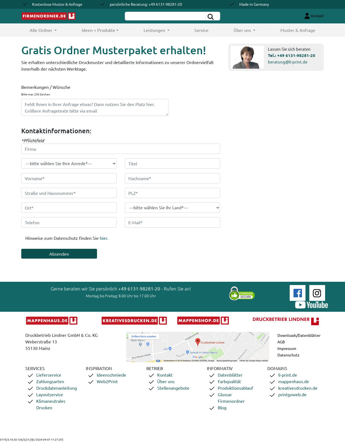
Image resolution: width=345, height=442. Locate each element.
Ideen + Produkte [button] (98, 30)
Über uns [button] (243, 30)
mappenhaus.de (293, 381)
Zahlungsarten (50, 381)
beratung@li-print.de (287, 61)
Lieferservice (48, 374)
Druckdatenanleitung (56, 387)
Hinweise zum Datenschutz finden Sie (66, 238)
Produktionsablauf (235, 387)
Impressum (286, 348)
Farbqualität (229, 381)
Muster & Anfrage (297, 30)
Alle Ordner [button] (49, 30)
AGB (281, 341)
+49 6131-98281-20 (296, 55)
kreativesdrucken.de (297, 387)
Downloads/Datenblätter (298, 335)
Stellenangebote (173, 387)
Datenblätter (230, 374)
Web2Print (107, 381)
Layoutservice (49, 394)
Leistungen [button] (155, 30)
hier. (104, 238)
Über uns (166, 381)
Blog (222, 407)
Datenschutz (288, 354)
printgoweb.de (292, 394)
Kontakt (164, 374)
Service (201, 30)
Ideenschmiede (111, 374)
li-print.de (287, 374)
